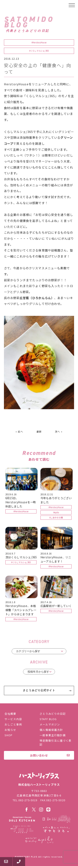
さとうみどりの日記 (53, 714)
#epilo (56, 513)
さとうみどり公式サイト (39, 691)
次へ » (58, 432)
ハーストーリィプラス (20, 5)
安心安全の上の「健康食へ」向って (37, 68)
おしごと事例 (13, 724)
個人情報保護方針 (51, 730)
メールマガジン (50, 724)
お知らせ (10, 730)
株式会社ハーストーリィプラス (39, 775)
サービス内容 (13, 719)
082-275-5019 (28, 800)
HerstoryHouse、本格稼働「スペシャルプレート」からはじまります (21, 610)
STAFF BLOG (48, 719)
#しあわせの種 (56, 518)
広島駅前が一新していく (56, 606)
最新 (39, 432)
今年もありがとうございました (56, 500)
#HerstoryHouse (39, 43)
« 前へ (19, 432)
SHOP (8, 735)
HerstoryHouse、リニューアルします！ (55, 559)
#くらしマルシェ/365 (39, 51)
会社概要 (10, 714)
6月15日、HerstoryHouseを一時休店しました (20, 502)
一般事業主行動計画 (53, 735)
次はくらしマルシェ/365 (21, 557)
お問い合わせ (39, 755)
